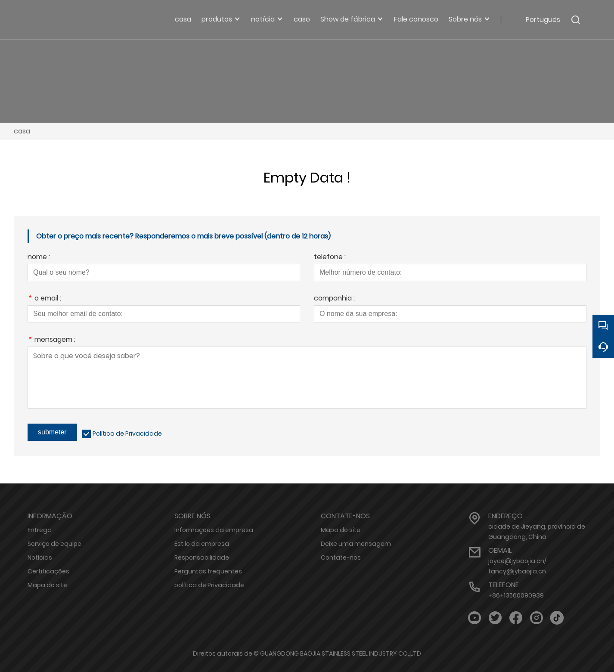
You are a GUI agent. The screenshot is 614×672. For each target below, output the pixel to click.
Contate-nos (341, 557)
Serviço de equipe (54, 543)
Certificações (48, 571)
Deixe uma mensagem (356, 543)
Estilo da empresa (201, 543)
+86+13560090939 (516, 595)
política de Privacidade (209, 585)
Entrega (40, 530)
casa (22, 131)
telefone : (330, 258)
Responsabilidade (201, 557)
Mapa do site (47, 585)
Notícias (40, 557)
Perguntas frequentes (208, 571)
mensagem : (51, 340)
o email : (44, 299)
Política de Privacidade (127, 433)
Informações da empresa (213, 530)
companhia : (334, 299)
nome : (39, 258)
